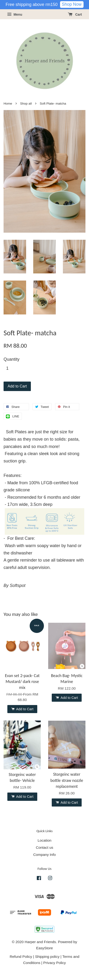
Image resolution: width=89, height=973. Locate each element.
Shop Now (72, 4)
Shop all (26, 103)
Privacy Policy (54, 963)
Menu (14, 14)
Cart (75, 14)
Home (8, 103)
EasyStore (44, 948)
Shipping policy (47, 957)
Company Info (44, 855)
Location (45, 840)
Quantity (11, 359)
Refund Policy (21, 957)
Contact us (44, 847)
